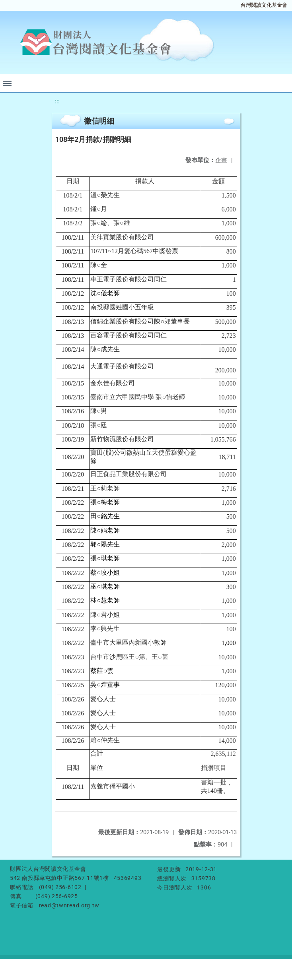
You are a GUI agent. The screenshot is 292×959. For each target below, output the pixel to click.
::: (57, 101)
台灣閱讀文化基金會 (264, 5)
